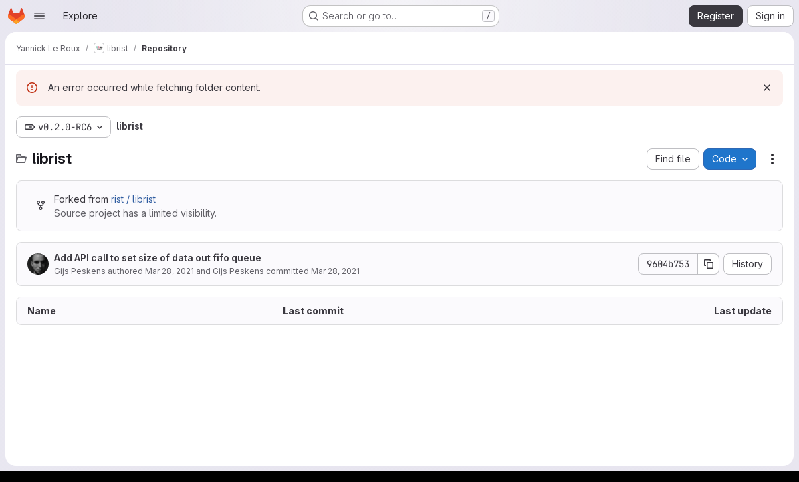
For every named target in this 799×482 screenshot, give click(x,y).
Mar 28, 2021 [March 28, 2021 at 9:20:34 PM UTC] (335, 271)
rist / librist (133, 199)
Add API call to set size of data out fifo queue (157, 257)
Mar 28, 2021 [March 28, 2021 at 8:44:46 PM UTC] (169, 271)
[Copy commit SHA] (708, 264)
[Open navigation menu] (39, 16)
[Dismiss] (767, 88)
